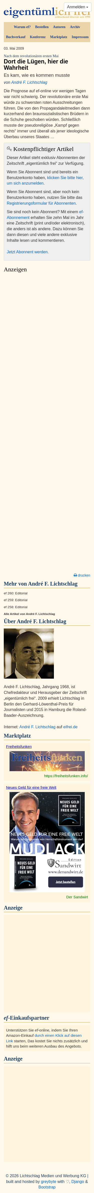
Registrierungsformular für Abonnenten (41, 203)
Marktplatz (58, 37)
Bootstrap (46, 1187)
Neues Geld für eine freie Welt (31, 787)
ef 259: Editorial (15, 600)
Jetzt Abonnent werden (27, 252)
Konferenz (38, 37)
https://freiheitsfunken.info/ (66, 776)
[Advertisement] (47, 424)
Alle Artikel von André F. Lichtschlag (29, 614)
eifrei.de (70, 727)
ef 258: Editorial (15, 607)
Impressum (80, 37)
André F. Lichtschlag (29, 82)
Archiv (75, 27)
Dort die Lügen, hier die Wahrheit (47, 62)
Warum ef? (22, 27)
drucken (82, 575)
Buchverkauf (16, 37)
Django (77, 1181)
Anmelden (77, 7)
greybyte (48, 1181)
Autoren (59, 27)
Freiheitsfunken (19, 746)
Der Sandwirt (77, 897)
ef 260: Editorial (15, 593)
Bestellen (42, 27)
